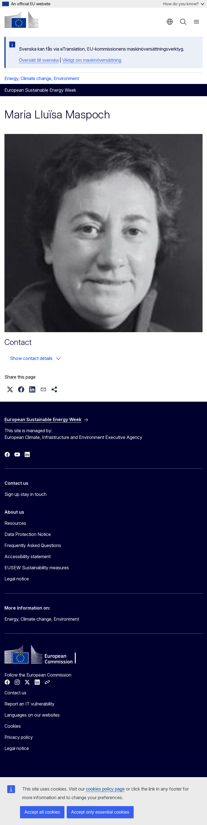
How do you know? (183, 3)
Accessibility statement (27, 556)
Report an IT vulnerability (29, 704)
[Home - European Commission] (21, 19)
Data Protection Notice (27, 534)
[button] (10, 389)
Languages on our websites (32, 715)
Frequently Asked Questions (32, 545)
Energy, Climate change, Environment (41, 78)
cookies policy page (105, 789)
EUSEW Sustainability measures (36, 567)
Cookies (12, 726)
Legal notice (16, 579)
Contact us (15, 692)
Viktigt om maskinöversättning (91, 60)
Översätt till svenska (39, 60)
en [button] (169, 21)
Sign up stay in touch (25, 494)
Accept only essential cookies (100, 812)
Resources (15, 523)
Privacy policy (18, 737)
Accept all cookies (42, 812)
